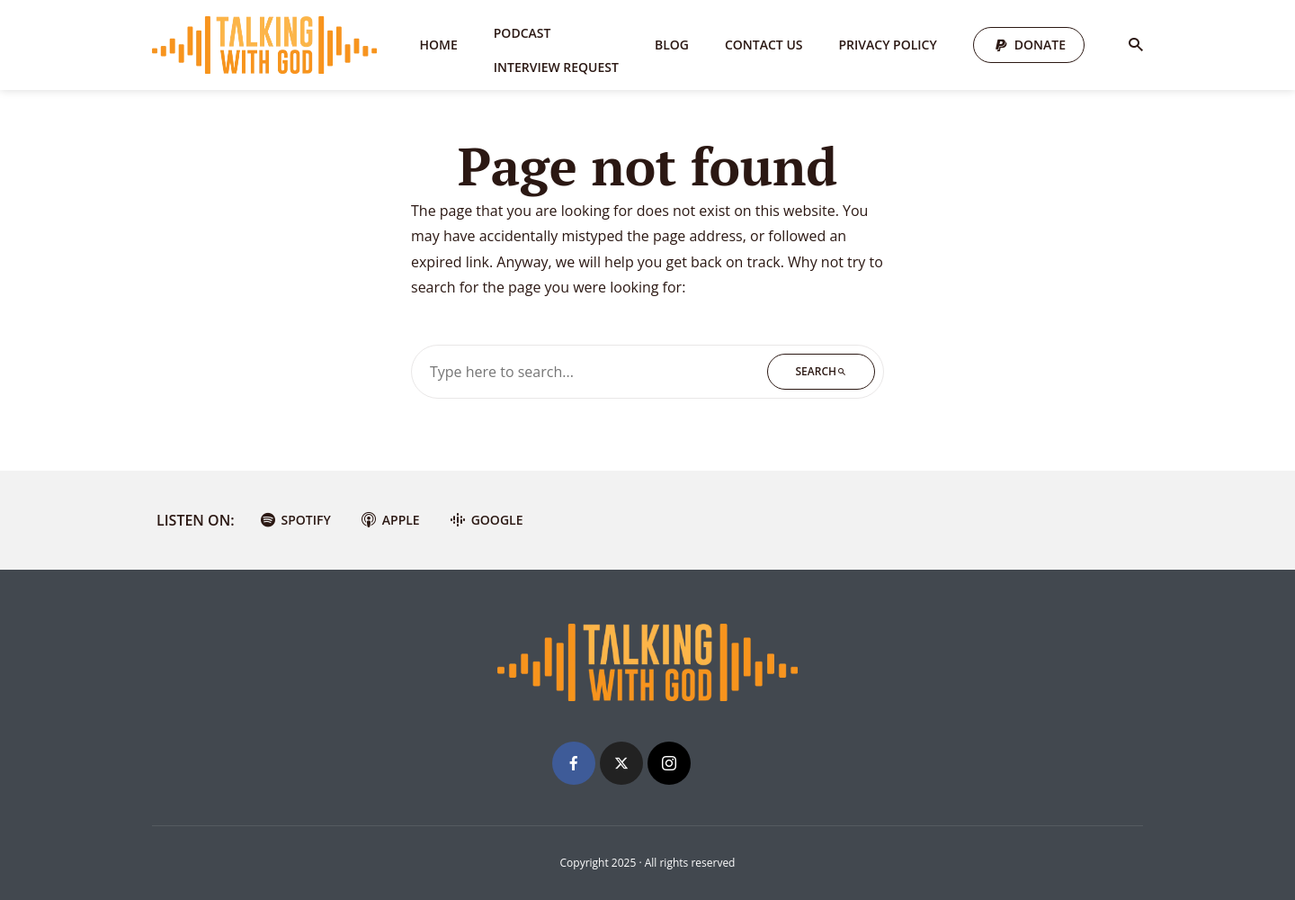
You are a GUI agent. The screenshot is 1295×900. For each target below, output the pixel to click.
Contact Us (764, 44)
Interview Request (556, 67)
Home (439, 44)
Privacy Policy (888, 44)
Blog (672, 44)
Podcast (522, 32)
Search (821, 371)
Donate (1040, 44)
